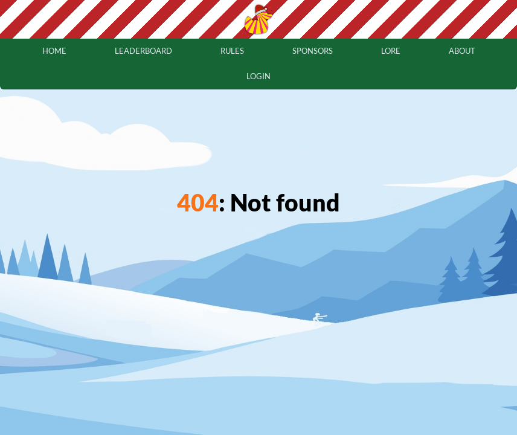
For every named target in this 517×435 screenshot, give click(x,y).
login (258, 76)
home (54, 51)
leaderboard (143, 51)
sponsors (312, 51)
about (462, 51)
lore (390, 51)
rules (232, 51)
